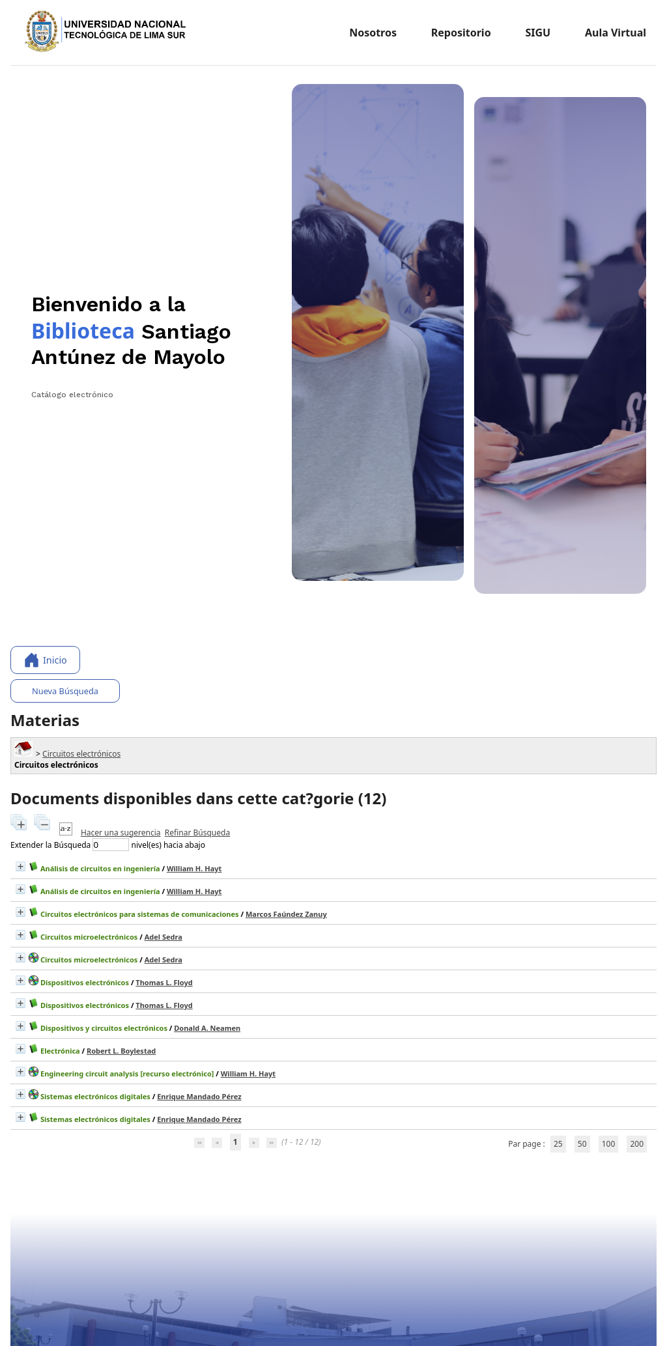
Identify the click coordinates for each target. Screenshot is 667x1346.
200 (637, 1143)
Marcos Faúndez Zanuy (286, 914)
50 (582, 1143)
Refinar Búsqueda (197, 832)
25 (558, 1143)
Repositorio (461, 32)
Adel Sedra (163, 937)
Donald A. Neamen (207, 1028)
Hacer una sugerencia (121, 832)
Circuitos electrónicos (81, 753)
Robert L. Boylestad (121, 1051)
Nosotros (373, 32)
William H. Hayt (194, 868)
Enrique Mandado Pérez (199, 1096)
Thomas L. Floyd (163, 982)
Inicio (45, 660)
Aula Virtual (615, 32)
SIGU (537, 32)
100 (609, 1143)
